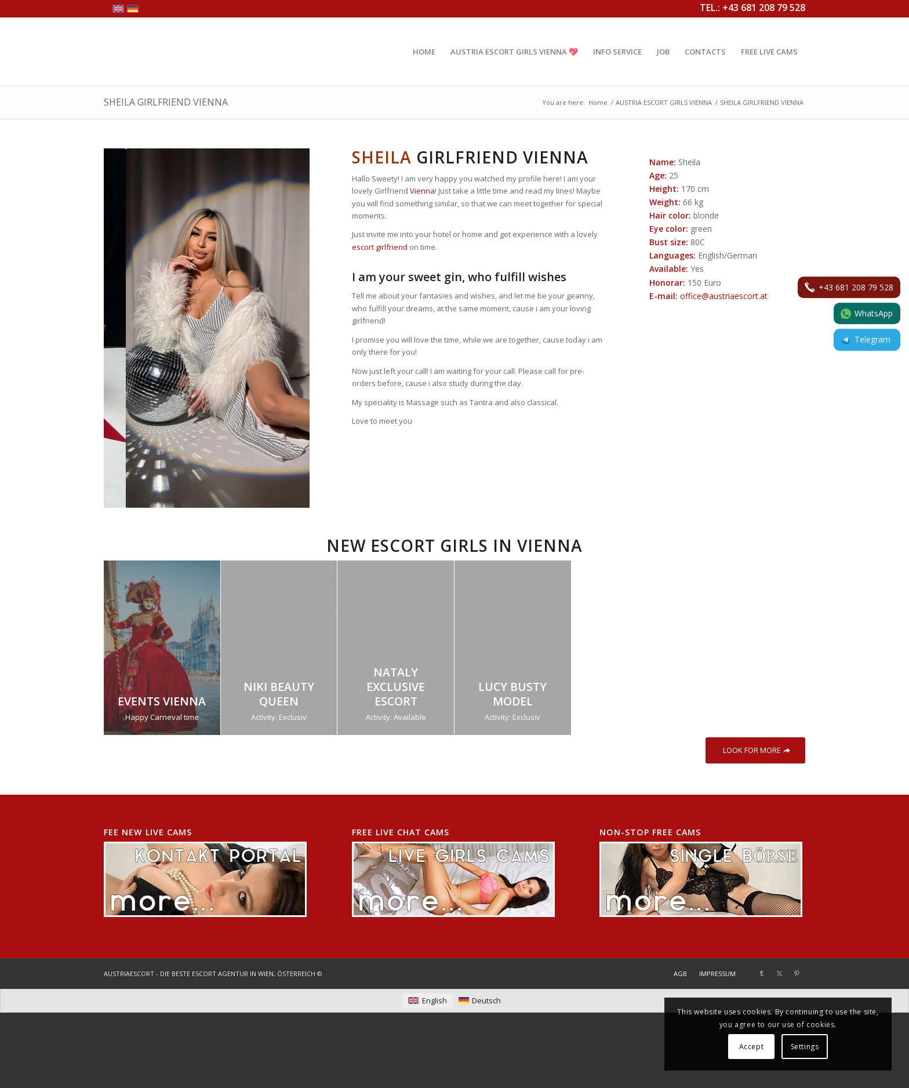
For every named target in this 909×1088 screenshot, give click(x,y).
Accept (751, 1046)
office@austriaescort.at (724, 295)
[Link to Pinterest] (796, 973)
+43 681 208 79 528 (849, 287)
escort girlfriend (380, 247)
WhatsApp (867, 313)
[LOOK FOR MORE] (755, 750)
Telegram (865, 339)
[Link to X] (779, 973)
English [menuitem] (434, 1000)
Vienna (422, 190)
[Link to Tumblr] (761, 973)
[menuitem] (424, 51)
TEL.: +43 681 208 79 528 (752, 7)
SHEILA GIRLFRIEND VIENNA (166, 102)
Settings (805, 1046)
